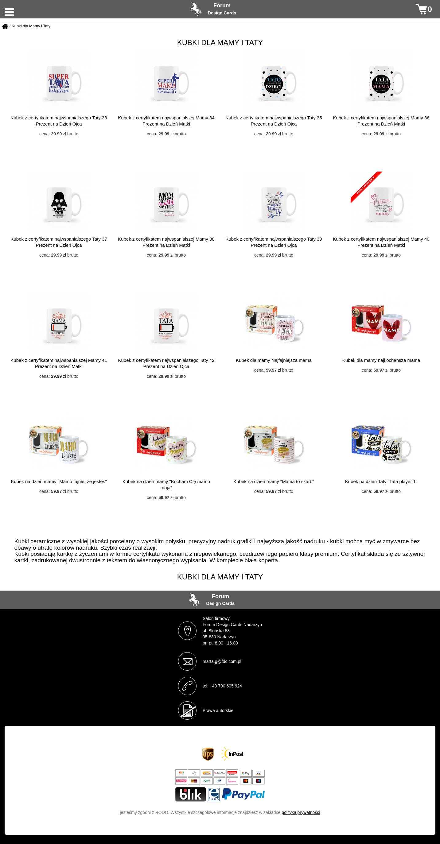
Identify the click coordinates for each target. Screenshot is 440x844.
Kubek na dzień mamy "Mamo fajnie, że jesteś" (59, 481)
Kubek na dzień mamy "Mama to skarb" (273, 481)
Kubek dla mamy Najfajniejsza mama (274, 360)
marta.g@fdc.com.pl (222, 661)
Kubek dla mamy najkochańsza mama (381, 360)
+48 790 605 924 (226, 685)
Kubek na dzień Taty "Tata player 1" (381, 481)
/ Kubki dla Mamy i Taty (30, 26)
